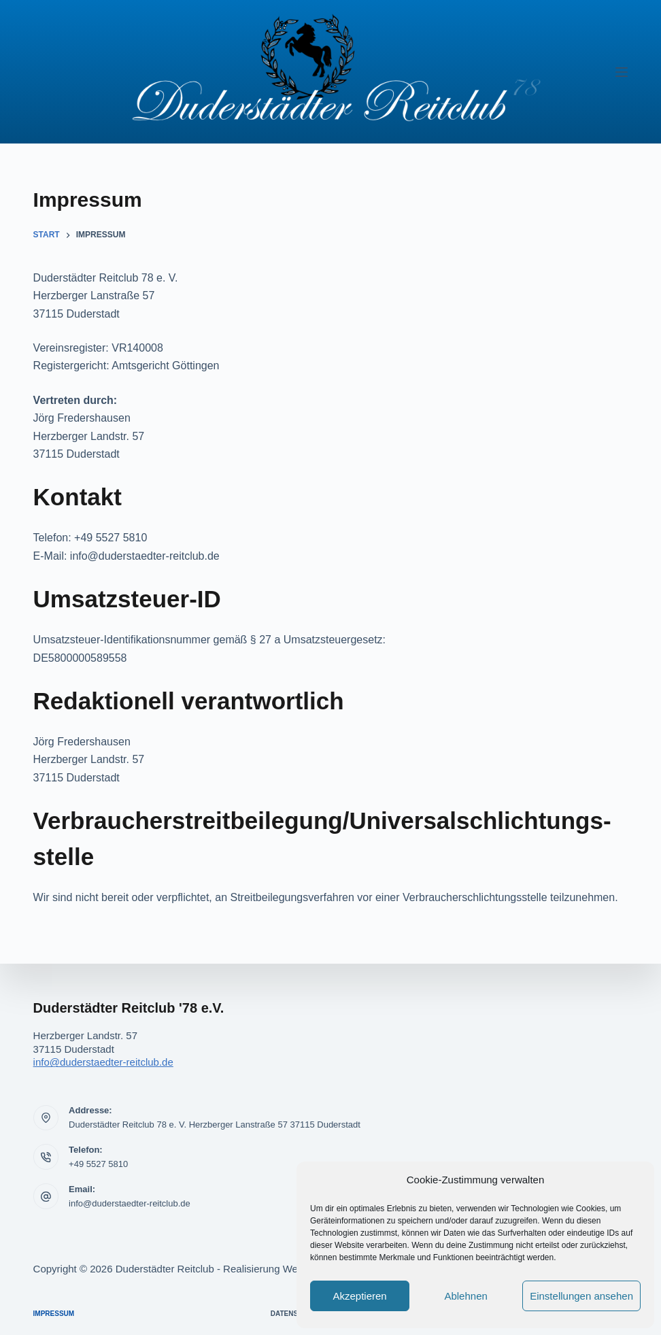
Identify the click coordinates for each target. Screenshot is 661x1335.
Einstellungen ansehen (581, 1296)
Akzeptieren (359, 1296)
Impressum (54, 1313)
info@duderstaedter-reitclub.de (103, 1062)
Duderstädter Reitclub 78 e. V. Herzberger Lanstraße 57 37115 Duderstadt (214, 1124)
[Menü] (621, 72)
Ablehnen (465, 1296)
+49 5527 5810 (98, 1164)
